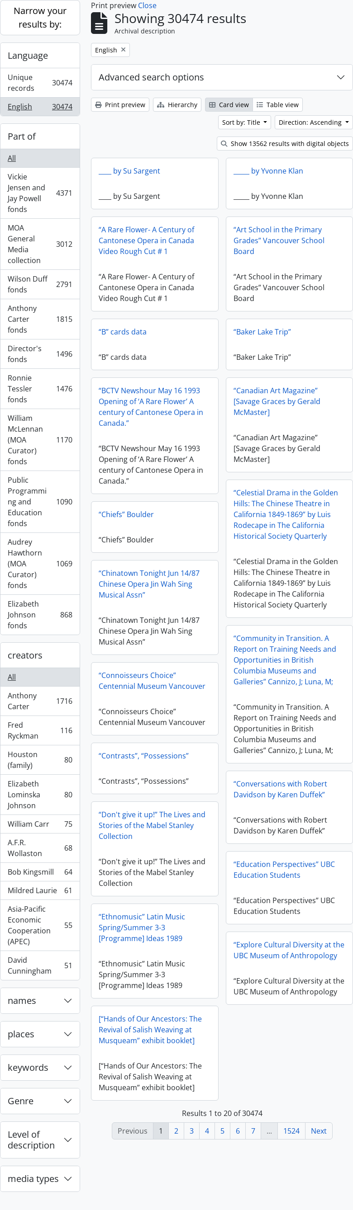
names (22, 1000)
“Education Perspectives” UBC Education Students (284, 869)
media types (33, 1178)
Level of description (31, 1139)
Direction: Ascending (311, 122)
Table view (278, 104)
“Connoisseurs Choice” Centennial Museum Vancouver (152, 680)
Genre (20, 1101)
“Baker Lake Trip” (262, 332)
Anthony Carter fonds (39, 319)
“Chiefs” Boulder (126, 514)
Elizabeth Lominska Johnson (39, 794)
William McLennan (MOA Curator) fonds (39, 439)
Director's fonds (39, 354)
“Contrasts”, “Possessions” (144, 756)
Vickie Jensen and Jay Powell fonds (39, 193)
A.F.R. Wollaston (39, 848)
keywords (28, 1067)
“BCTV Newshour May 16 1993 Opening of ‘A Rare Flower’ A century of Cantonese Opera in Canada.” (151, 407)
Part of (22, 136)
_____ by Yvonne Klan (268, 171)
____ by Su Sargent (129, 171)
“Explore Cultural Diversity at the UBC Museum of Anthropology (289, 950)
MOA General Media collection (39, 244)
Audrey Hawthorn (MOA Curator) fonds (39, 563)
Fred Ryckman (39, 730)
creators (25, 655)
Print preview (120, 104)
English (39, 108)
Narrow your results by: (40, 17)
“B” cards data (123, 332)
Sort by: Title (242, 122)
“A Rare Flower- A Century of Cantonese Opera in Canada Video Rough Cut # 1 (146, 240)
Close (147, 5)
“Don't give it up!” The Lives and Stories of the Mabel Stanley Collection (152, 825)
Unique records (39, 82)
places (21, 1034)
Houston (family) (39, 759)
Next (319, 1131)
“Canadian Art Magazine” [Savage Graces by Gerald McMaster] (277, 401)
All (12, 158)
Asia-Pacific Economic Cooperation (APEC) (39, 925)
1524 (291, 1131)
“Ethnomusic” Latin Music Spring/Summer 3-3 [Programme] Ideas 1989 (142, 927)
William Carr (39, 826)
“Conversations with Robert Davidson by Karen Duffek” (280, 789)
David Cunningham (39, 965)
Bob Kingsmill (39, 873)
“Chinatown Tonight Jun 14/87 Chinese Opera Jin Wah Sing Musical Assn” (149, 584)
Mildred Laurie (39, 892)
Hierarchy (177, 104)
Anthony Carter (39, 701)
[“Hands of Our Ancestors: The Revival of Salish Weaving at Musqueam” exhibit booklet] (150, 1029)
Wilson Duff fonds (39, 284)
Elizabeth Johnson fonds (39, 615)
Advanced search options (151, 77)
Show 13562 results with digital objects (285, 143)
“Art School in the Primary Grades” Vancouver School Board (279, 240)
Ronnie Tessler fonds (39, 389)
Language (28, 55)
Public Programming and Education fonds (39, 501)
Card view (229, 104)
